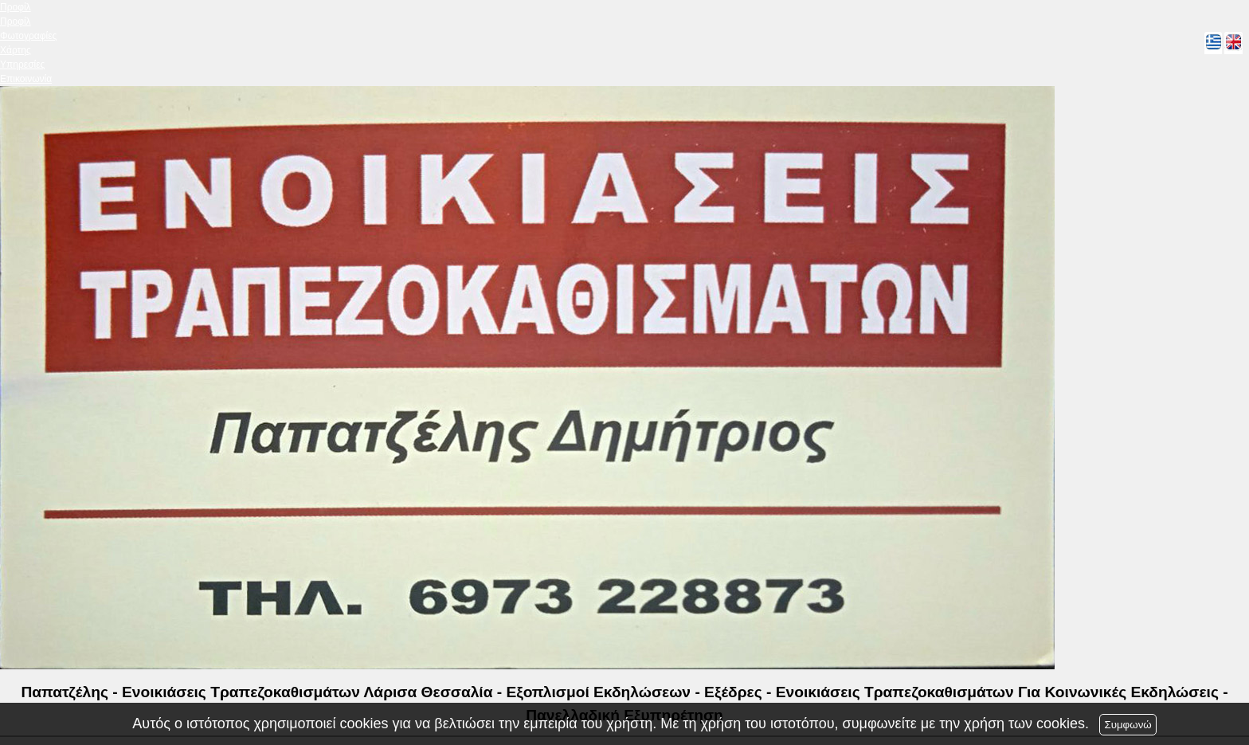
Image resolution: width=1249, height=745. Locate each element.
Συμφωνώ (1127, 725)
